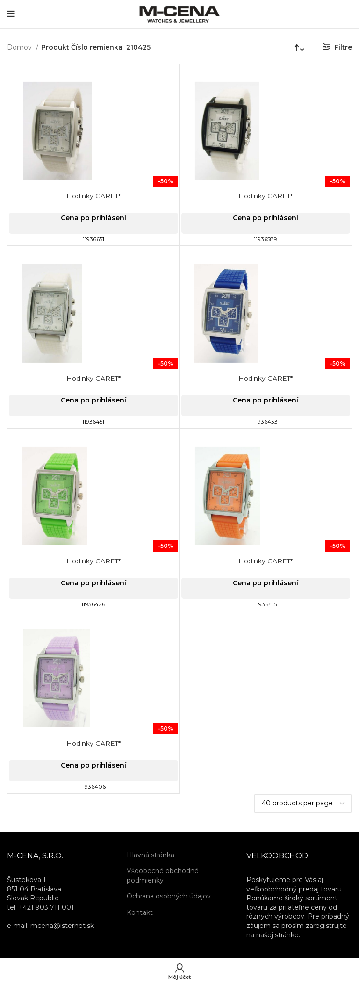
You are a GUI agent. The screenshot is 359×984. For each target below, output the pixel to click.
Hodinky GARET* (93, 196)
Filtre (343, 47)
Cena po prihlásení (93, 218)
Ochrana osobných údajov (169, 896)
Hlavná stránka (150, 855)
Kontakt (140, 912)
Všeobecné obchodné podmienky (163, 875)
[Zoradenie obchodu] (300, 47)
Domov (20, 47)
